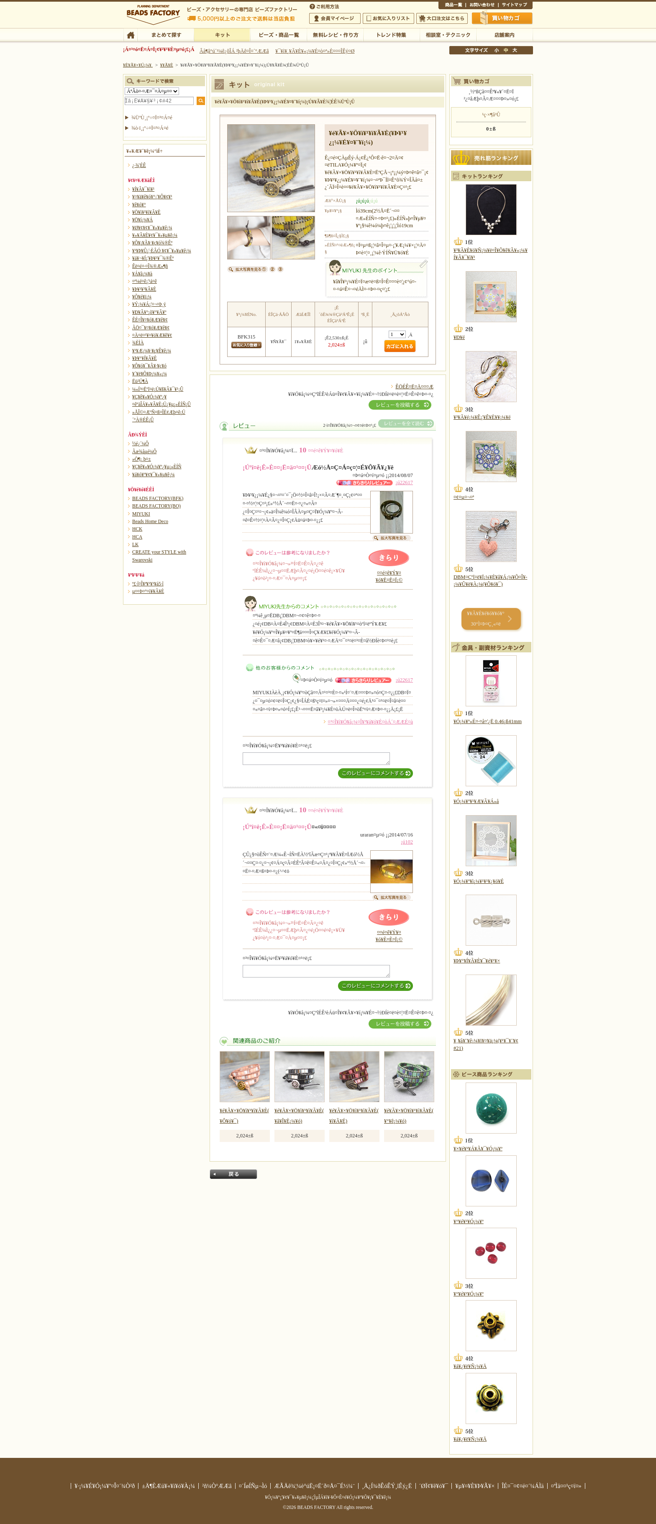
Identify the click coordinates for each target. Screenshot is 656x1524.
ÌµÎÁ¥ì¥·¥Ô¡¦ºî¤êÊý (335, 34)
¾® (497, 50)
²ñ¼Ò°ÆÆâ (217, 1486)
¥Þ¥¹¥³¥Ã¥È (144, 289)
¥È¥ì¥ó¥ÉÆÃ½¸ (391, 34)
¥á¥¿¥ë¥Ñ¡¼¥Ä (470, 1366)
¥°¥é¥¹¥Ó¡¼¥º (469, 1221)
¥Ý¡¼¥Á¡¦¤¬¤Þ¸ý (149, 304)
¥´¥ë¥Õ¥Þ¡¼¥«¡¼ (149, 373)
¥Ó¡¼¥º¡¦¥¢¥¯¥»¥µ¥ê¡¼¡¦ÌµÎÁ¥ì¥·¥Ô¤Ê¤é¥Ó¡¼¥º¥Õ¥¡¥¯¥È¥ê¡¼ (328, 1497)
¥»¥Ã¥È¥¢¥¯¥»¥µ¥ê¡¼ (154, 235)
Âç (514, 50)
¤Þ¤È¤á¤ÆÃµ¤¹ (165, 34)
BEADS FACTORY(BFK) (157, 498)
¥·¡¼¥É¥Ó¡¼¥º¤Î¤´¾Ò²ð (104, 1486)
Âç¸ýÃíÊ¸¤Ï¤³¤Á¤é (442, 18)
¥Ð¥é (459, 337)
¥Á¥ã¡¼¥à (142, 273)
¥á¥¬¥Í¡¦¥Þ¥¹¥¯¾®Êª (153, 258)
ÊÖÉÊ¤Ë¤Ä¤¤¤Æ (414, 387)
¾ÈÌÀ (138, 342)
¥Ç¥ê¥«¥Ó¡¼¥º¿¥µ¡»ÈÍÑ (157, 466)
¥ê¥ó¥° (139, 204)
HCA (137, 536)
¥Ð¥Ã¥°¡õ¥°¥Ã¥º (149, 312)
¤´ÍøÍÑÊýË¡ (325, 6)
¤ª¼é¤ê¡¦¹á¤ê (144, 281)
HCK (137, 528)
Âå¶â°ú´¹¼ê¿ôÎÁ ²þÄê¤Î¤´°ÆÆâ (234, 51)
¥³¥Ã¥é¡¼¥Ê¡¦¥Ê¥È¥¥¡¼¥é (482, 417)
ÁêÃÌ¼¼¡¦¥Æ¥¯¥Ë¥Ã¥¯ (448, 34)
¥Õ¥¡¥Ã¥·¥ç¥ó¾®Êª (152, 242)
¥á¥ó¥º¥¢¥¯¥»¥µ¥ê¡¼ (153, 474)
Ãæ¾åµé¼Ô (144, 451)
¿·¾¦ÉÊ (139, 165)
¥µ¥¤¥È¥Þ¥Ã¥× (515, 6)
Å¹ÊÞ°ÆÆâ (504, 34)
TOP (130, 34)
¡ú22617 (404, 482)
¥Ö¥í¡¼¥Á (142, 219)
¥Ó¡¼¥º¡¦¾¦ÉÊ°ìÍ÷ (278, 34)
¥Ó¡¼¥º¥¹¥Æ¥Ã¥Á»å (476, 801)
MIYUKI (141, 513)
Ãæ (505, 50)
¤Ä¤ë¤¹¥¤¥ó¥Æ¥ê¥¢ (152, 335)
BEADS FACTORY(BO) (156, 505)
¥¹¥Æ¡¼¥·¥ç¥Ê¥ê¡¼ (151, 350)
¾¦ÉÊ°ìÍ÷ (452, 6)
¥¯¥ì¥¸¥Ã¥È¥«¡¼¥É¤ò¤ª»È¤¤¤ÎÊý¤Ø (314, 51)
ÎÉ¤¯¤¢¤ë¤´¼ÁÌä (522, 1486)
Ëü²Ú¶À (140, 381)
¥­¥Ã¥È (222, 34)
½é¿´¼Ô (140, 443)
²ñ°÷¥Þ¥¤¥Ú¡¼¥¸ (335, 18)
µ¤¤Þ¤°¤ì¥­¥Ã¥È (148, 591)
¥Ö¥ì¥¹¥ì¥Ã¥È (146, 212)
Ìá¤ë (233, 1174)
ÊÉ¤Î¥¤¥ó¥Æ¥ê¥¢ (150, 319)
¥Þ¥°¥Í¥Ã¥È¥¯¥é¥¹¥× (477, 961)
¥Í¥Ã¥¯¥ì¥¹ (143, 189)
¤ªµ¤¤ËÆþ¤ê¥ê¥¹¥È (388, 18)
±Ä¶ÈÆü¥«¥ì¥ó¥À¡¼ (168, 1486)
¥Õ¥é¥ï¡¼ (141, 296)
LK (135, 544)
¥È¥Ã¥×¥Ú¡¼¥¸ (138, 64)
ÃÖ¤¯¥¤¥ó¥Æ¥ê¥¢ (150, 327)
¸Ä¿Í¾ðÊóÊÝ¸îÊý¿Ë (387, 1486)
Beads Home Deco (150, 521)
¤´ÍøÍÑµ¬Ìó (253, 1486)
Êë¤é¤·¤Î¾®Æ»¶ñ (150, 266)
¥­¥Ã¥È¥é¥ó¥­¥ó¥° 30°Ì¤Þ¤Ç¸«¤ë (485, 619)
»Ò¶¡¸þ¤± (141, 459)
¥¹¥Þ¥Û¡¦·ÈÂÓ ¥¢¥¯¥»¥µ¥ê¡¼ (161, 250)
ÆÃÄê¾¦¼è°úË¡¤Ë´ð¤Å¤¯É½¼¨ (314, 1486)
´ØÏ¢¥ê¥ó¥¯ (433, 1486)
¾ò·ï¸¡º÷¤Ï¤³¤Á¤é (150, 128)
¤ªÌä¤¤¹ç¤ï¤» (482, 6)
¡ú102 (407, 842)
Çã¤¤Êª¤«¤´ (502, 18)
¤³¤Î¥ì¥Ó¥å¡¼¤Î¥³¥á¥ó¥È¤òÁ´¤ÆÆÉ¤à (370, 722)
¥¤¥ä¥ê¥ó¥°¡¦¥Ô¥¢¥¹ (152, 196)
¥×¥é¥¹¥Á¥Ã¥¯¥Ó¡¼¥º (478, 1149)
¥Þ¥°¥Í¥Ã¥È (144, 358)
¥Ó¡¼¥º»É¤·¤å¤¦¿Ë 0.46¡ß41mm (488, 721)
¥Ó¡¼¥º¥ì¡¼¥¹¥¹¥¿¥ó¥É (479, 881)
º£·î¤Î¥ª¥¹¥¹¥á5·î (148, 583)
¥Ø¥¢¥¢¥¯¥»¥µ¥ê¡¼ (152, 227)
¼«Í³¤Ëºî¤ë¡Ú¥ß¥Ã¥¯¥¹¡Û (157, 389)
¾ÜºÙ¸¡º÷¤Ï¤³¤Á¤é (151, 118)
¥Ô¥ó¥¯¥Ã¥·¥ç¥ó (149, 365)
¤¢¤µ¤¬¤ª (464, 497)
